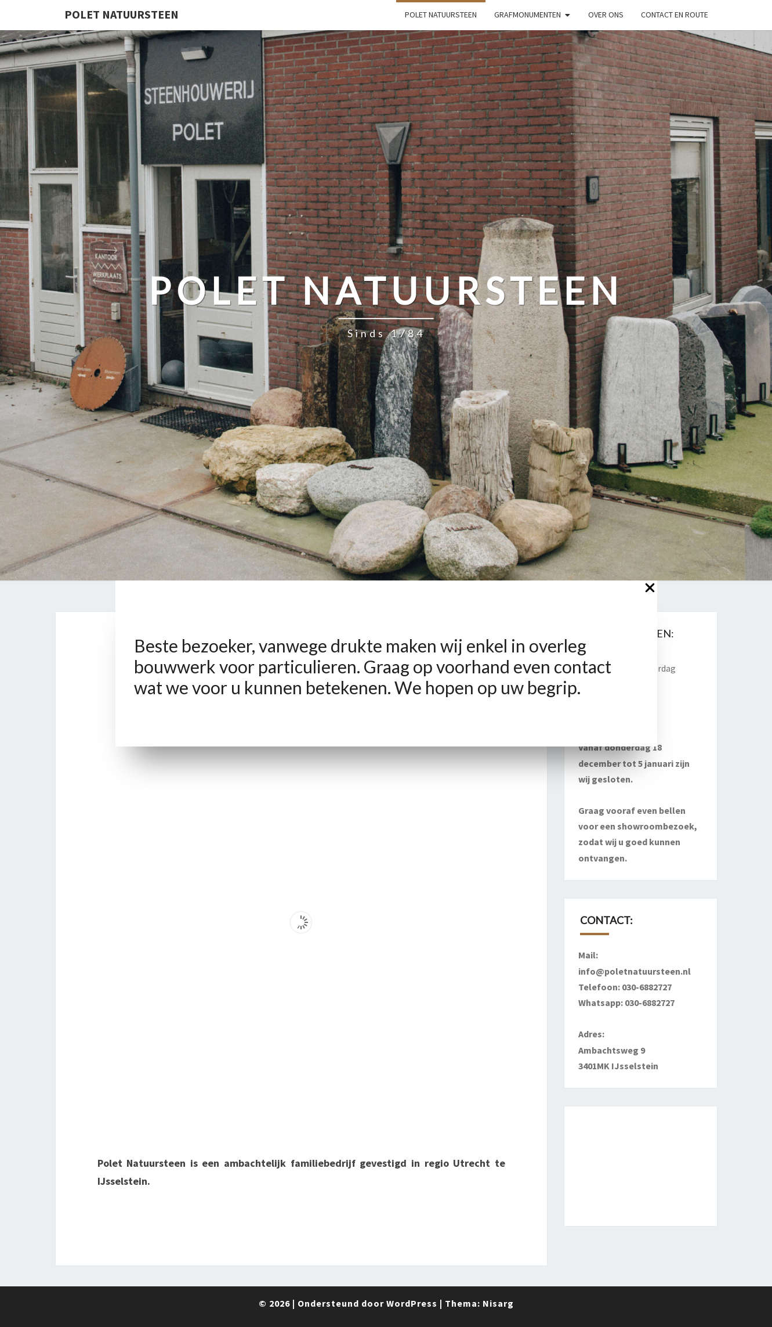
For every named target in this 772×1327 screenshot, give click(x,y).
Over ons (606, 14)
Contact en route (674, 14)
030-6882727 (647, 987)
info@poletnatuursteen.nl (634, 971)
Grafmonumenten (527, 14)
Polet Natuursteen (121, 14)
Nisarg (498, 1303)
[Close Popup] (650, 590)
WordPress (411, 1303)
